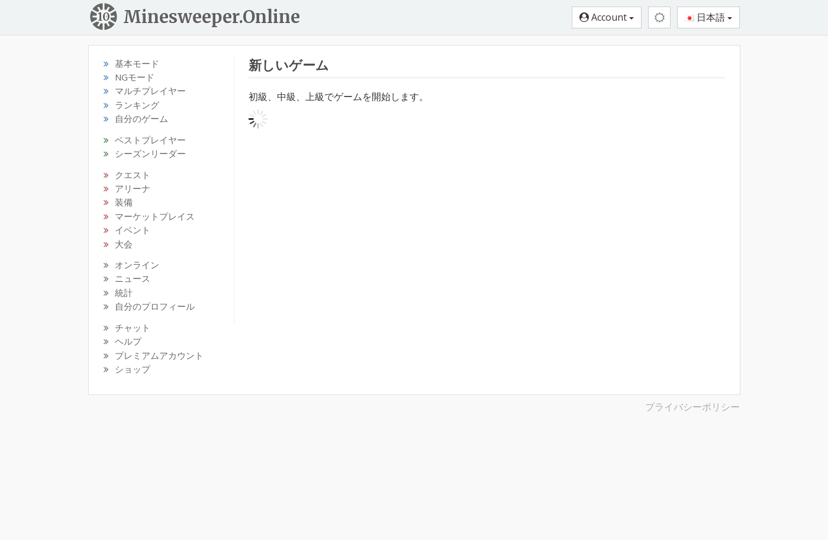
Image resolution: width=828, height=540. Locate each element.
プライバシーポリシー (692, 406)
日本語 (708, 17)
